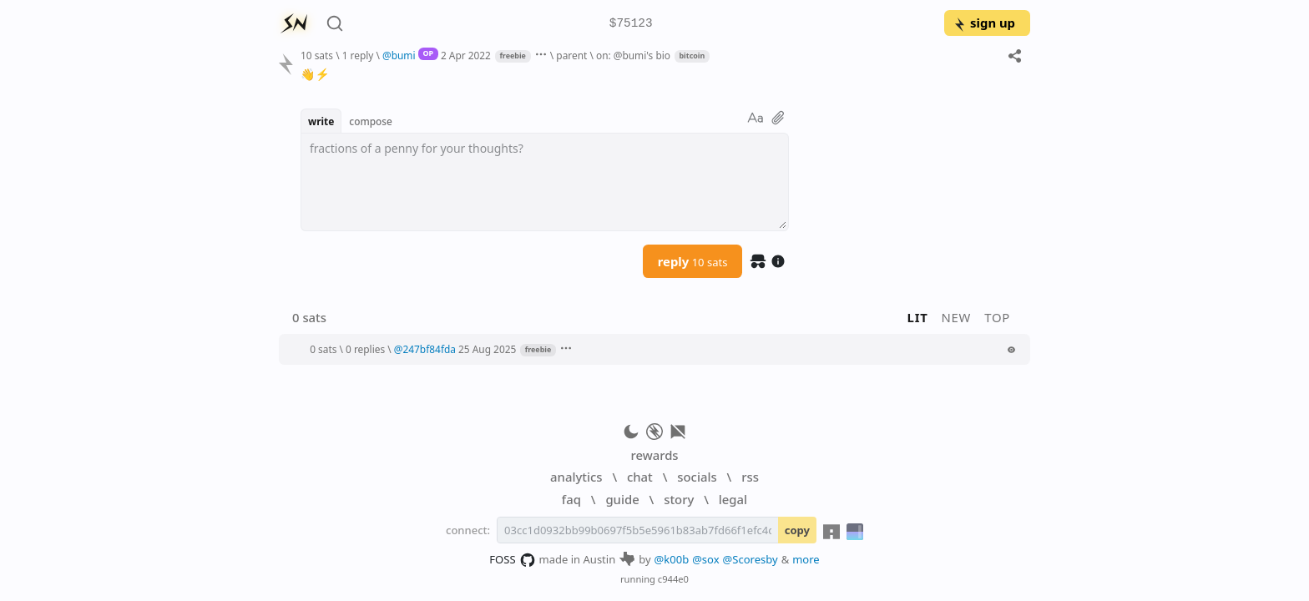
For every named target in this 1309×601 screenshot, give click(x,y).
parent (571, 55)
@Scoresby (750, 559)
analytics (576, 476)
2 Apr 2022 (466, 55)
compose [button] (370, 121)
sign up (984, 22)
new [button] (957, 317)
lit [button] (917, 317)
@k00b (672, 559)
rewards (654, 455)
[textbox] (544, 182)
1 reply (358, 55)
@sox (705, 559)
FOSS (512, 560)
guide (622, 499)
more (806, 559)
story (679, 499)
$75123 (631, 24)
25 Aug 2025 (487, 349)
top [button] (997, 317)
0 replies (365, 349)
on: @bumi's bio (633, 55)
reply (693, 261)
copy (797, 530)
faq (571, 499)
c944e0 (673, 579)
